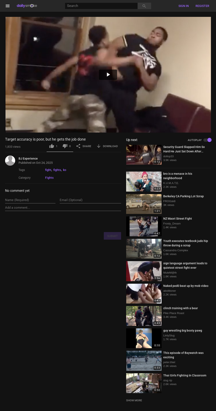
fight (48, 170)
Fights (49, 177)
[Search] (101, 6)
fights (57, 170)
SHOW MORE (134, 400)
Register (202, 6)
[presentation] (89, 221)
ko (64, 170)
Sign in (183, 6)
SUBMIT (112, 236)
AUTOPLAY (199, 140)
